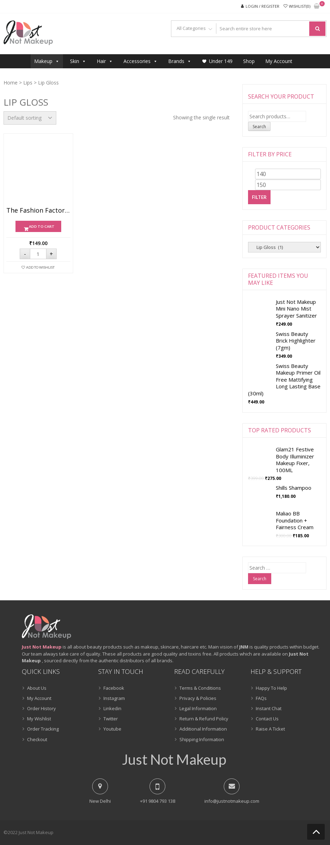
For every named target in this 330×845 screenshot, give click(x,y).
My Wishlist (39, 718)
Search (259, 127)
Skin (78, 61)
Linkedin (112, 708)
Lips (27, 82)
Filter (259, 197)
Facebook (113, 688)
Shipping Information (201, 739)
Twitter (110, 718)
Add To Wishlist (40, 267)
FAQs (261, 698)
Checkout (37, 739)
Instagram (114, 698)
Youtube (112, 729)
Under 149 (221, 61)
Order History (41, 708)
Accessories (140, 61)
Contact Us (267, 718)
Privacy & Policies (197, 698)
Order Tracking (43, 729)
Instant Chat (268, 708)
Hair (105, 61)
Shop (249, 61)
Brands (179, 61)
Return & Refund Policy (203, 718)
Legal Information (198, 708)
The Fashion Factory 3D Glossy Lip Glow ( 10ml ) (38, 210)
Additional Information (203, 729)
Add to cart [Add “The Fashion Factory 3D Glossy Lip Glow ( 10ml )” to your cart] (42, 226)
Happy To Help (271, 688)
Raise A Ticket (270, 729)
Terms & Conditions (200, 688)
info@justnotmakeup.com (231, 801)
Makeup (46, 61)
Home (11, 82)
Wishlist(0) (299, 6)
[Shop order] (30, 118)
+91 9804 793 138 (157, 801)
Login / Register (262, 6)
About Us (36, 688)
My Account (278, 61)
